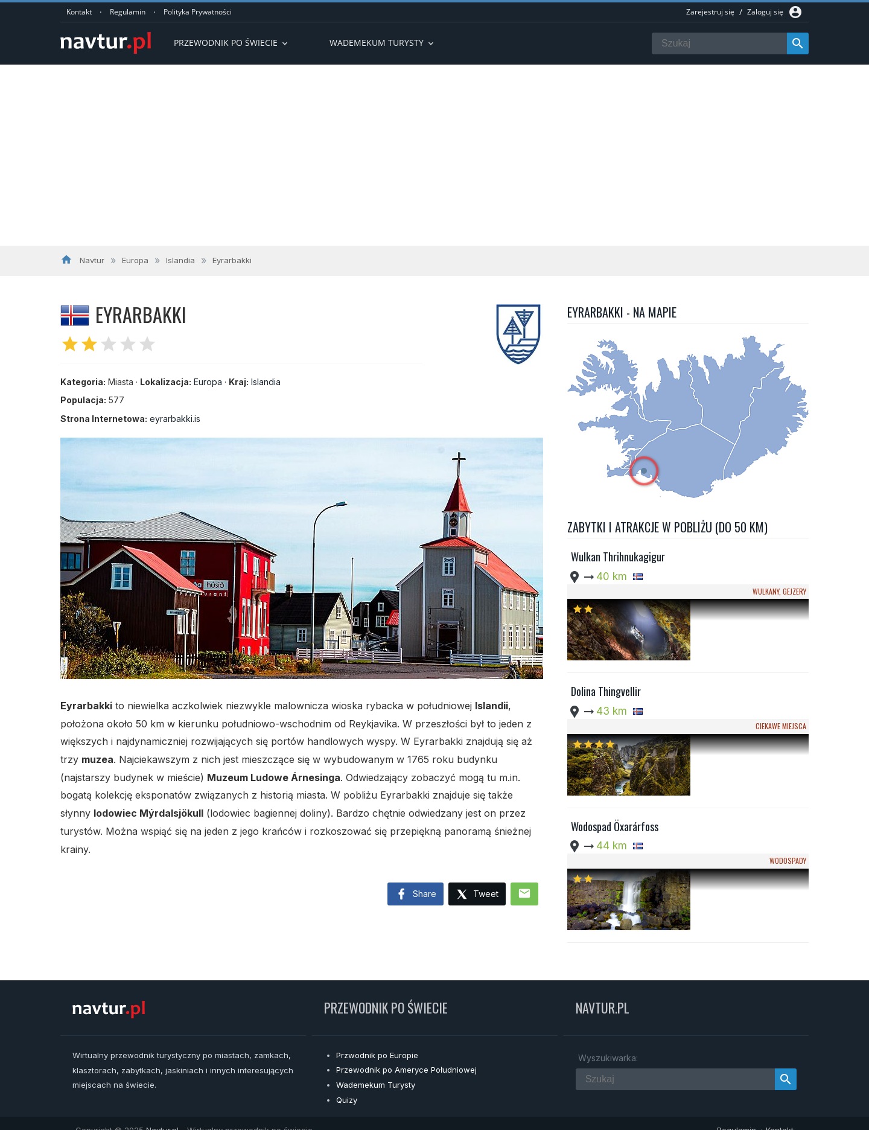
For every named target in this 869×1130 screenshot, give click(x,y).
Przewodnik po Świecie (232, 42)
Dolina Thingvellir (606, 657)
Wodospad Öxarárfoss (614, 757)
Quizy (346, 1086)
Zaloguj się (765, 12)
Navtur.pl (162, 1117)
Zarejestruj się (710, 12)
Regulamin (127, 12)
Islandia (266, 382)
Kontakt (79, 12)
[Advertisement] (434, 155)
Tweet (477, 895)
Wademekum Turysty (375, 1071)
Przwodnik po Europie (377, 1042)
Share (415, 894)
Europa (208, 382)
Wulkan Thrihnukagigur (618, 556)
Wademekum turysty (382, 42)
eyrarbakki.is (175, 418)
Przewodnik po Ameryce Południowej (406, 1057)
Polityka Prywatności (198, 12)
